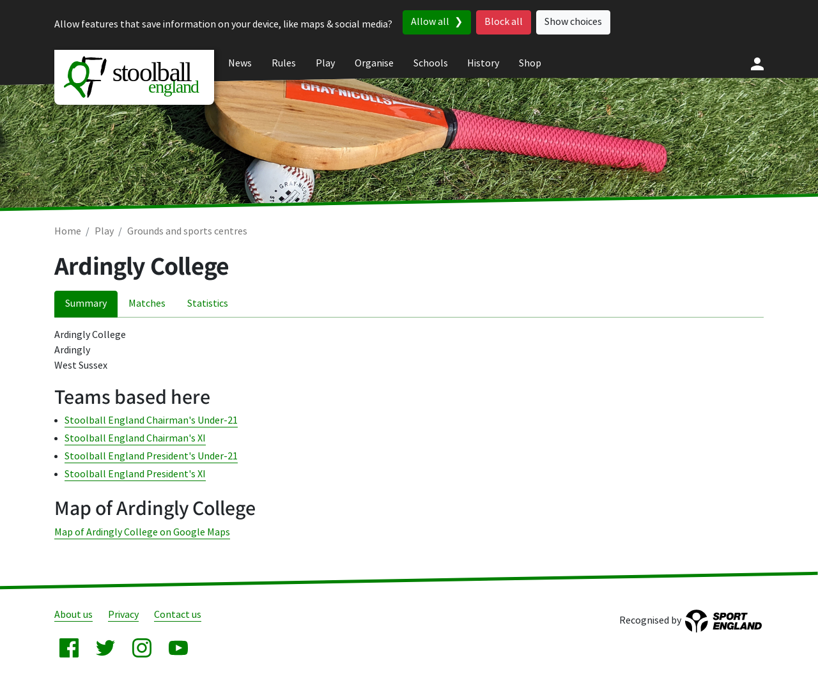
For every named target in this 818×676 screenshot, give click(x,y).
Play (104, 232)
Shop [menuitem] (530, 64)
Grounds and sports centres (187, 232)
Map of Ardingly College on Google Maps (142, 532)
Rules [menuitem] (284, 64)
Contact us (177, 615)
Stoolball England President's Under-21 (151, 456)
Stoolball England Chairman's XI (135, 439)
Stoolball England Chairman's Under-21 (151, 421)
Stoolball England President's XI (135, 474)
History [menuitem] (483, 64)
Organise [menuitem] (374, 64)
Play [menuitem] (325, 64)
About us (73, 615)
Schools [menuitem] (430, 64)
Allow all (430, 22)
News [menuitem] (240, 64)
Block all (503, 22)
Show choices (573, 22)
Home (67, 232)
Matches (147, 304)
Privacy (123, 615)
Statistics (207, 304)
